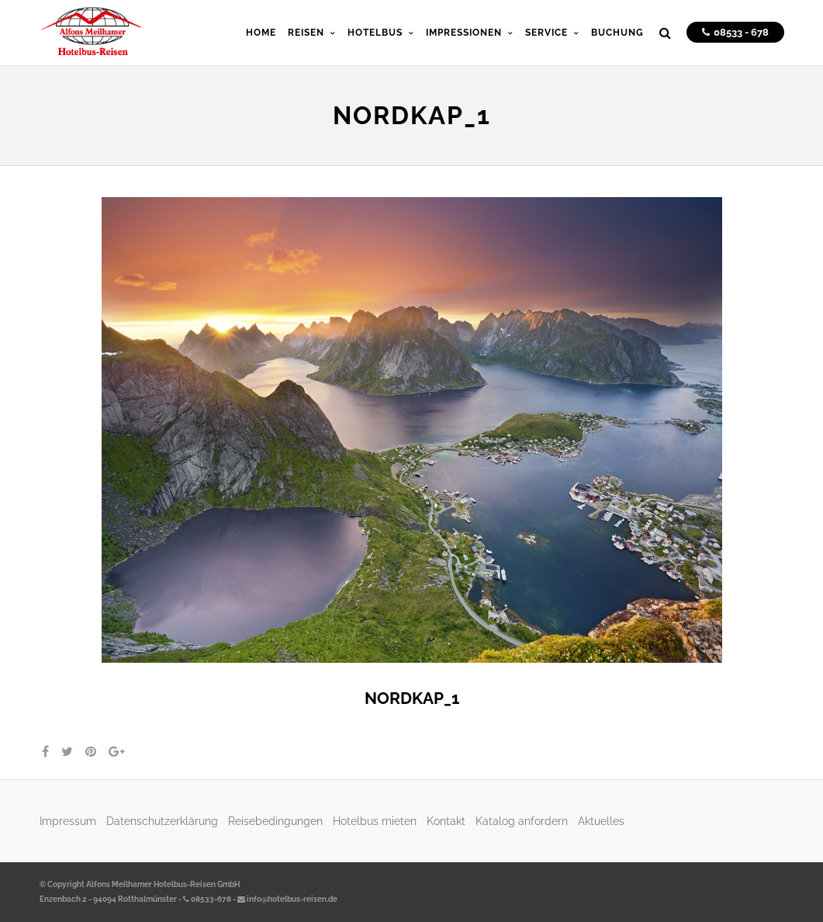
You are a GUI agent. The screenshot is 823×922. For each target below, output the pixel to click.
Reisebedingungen (275, 820)
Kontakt (446, 820)
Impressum (68, 820)
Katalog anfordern (521, 820)
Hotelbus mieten (375, 820)
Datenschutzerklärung (162, 820)
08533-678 (207, 899)
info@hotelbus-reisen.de (287, 899)
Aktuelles (601, 820)
